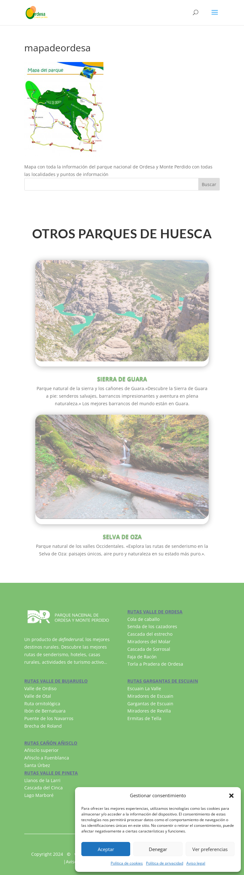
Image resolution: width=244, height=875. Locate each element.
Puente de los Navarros (48, 718)
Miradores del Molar (149, 642)
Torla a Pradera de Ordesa (155, 664)
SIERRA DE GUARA (122, 379)
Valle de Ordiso (40, 688)
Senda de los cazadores (152, 626)
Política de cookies (127, 863)
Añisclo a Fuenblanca (46, 758)
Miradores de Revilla (149, 711)
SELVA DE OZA (122, 536)
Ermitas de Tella (144, 718)
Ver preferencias (210, 849)
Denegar (158, 849)
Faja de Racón (142, 657)
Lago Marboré (39, 795)
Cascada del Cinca (43, 788)
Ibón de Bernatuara (45, 711)
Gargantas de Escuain (150, 704)
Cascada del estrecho (149, 634)
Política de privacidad (164, 863)
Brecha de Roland (43, 726)
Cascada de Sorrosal (148, 649)
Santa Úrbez (37, 765)
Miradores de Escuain (150, 696)
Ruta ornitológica (42, 704)
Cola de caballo (143, 619)
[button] (231, 796)
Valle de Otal (37, 696)
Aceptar (106, 849)
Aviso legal (195, 863)
